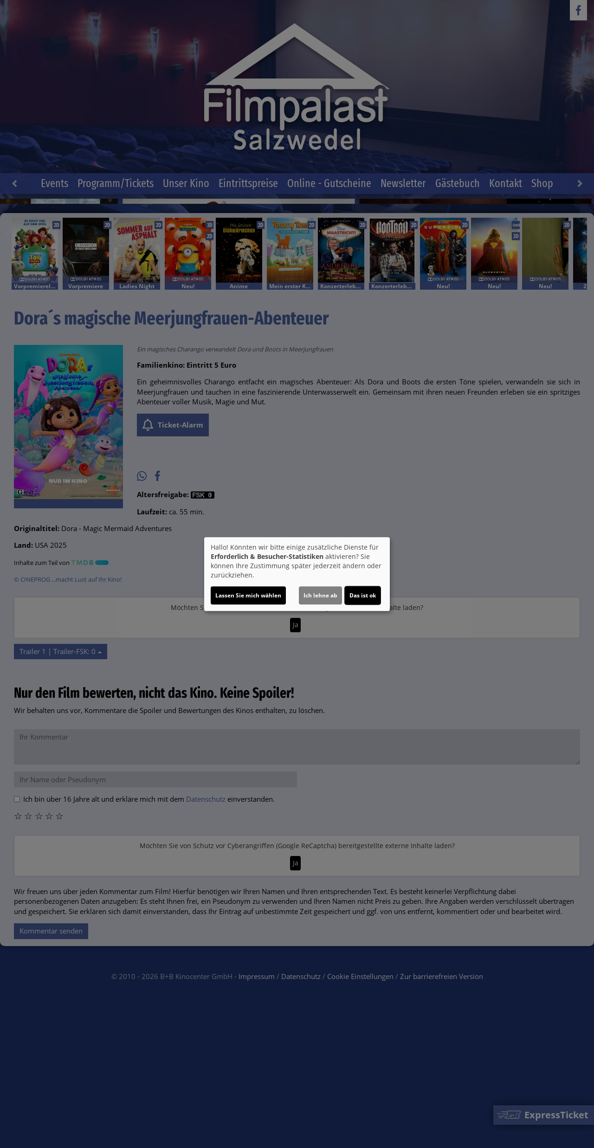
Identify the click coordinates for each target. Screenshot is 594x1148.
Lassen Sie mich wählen (248, 595)
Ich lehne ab (320, 595)
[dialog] (297, 574)
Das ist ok (362, 595)
